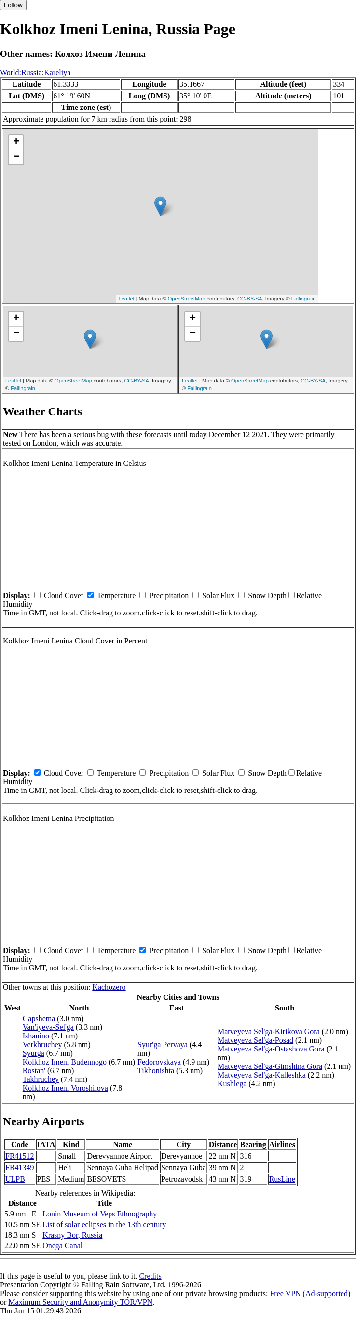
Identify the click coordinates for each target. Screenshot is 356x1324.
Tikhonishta (155, 1070)
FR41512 (19, 1156)
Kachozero (108, 987)
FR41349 (19, 1167)
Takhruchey (41, 1079)
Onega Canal (62, 1246)
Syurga (33, 1053)
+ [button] (16, 142)
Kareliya (57, 72)
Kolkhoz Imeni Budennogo (65, 1062)
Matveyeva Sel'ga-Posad (255, 1040)
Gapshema (39, 1018)
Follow (13, 5)
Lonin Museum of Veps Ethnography (99, 1214)
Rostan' (34, 1070)
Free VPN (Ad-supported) (310, 1293)
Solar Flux (218, 595)
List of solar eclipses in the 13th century (104, 1224)
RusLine (282, 1179)
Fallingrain (303, 298)
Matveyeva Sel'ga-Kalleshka (262, 1075)
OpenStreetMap (186, 298)
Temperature (116, 595)
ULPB (15, 1179)
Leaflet (127, 298)
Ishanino (36, 1036)
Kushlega (232, 1083)
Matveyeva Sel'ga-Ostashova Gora (271, 1049)
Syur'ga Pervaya (162, 1044)
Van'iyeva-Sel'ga (48, 1027)
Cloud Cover (63, 595)
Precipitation (169, 595)
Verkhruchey (42, 1044)
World (9, 72)
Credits (150, 1276)
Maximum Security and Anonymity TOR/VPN (80, 1302)
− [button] (16, 157)
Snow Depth (267, 595)
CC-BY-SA (249, 298)
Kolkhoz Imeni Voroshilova (65, 1088)
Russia (31, 72)
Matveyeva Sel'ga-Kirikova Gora (269, 1031)
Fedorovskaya (159, 1062)
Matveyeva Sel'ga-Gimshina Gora (270, 1066)
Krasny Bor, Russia (72, 1235)
